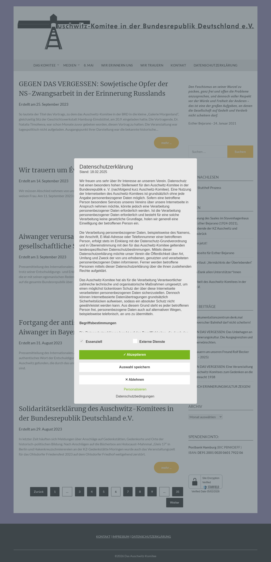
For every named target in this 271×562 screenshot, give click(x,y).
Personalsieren (135, 389)
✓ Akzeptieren (134, 355)
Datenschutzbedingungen (135, 396)
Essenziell (90, 341)
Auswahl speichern (134, 367)
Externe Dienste (149, 341)
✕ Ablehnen (134, 380)
